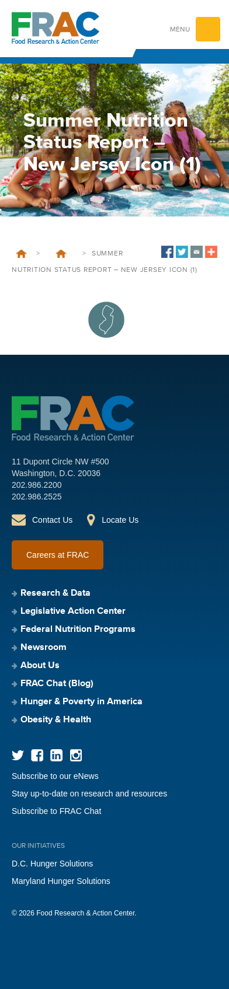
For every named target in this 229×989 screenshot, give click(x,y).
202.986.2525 (37, 496)
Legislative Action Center (73, 611)
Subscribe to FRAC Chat (56, 811)
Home (21, 254)
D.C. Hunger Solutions (52, 863)
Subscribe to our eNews (55, 776)
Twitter (18, 755)
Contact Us (52, 520)
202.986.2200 (37, 485)
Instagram (76, 755)
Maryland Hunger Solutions (61, 881)
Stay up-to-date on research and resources (89, 793)
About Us (40, 665)
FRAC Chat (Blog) (56, 684)
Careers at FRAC (57, 555)
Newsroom (43, 647)
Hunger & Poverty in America (81, 702)
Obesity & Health (55, 720)
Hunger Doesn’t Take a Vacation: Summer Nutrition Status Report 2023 (61, 254)
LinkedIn (56, 755)
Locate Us (120, 520)
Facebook (37, 755)
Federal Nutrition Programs (78, 629)
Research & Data (55, 593)
